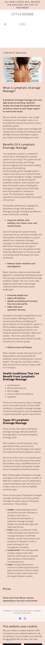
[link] (22, 24)
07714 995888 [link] (22, 14)
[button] (6, 24)
